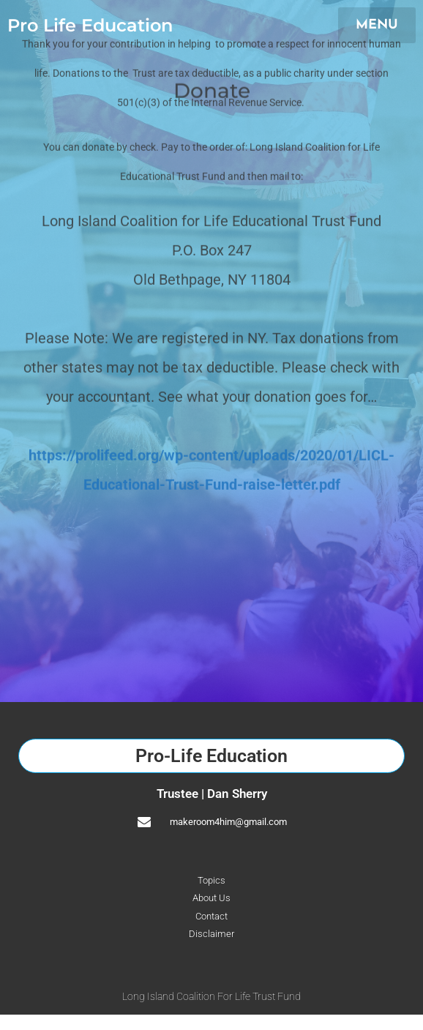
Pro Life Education (90, 25)
